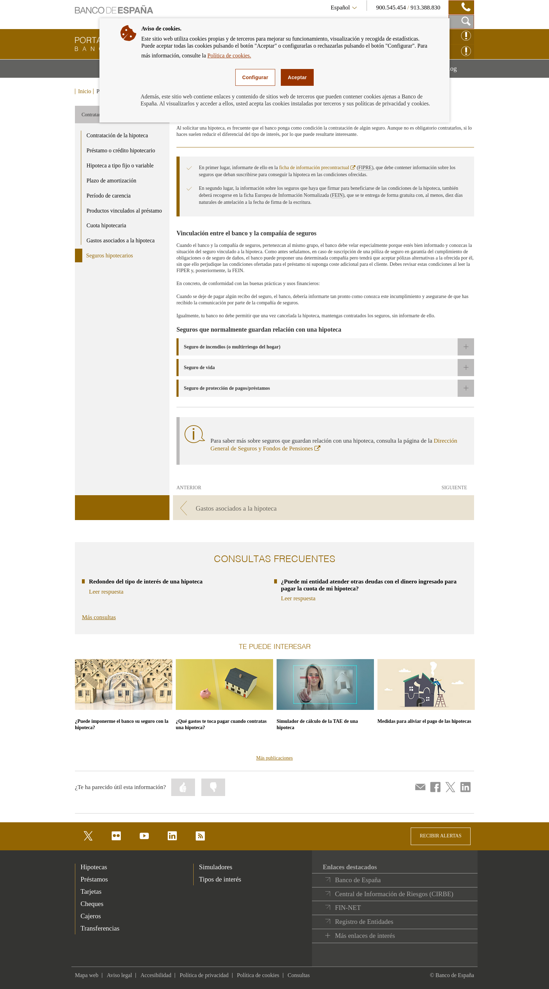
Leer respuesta (106, 591)
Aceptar (297, 77)
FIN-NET (348, 907)
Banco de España (358, 880)
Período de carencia (108, 196)
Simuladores (215, 867)
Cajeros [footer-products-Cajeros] (91, 916)
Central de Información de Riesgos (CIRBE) (394, 894)
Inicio (84, 91)
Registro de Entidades (364, 921)
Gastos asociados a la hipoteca (120, 240)
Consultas (299, 975)
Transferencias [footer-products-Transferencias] (100, 928)
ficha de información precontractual (317, 167)
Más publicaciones (274, 758)
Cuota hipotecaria (106, 225)
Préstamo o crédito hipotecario (120, 150)
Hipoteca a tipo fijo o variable (119, 165)
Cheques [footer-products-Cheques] (92, 903)
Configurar (255, 77)
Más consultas (99, 617)
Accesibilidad (155, 975)
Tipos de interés (220, 879)
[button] (325, 346)
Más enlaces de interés (365, 935)
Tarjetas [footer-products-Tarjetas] (91, 891)
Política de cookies (258, 975)
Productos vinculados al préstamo (124, 211)
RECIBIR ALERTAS (440, 835)
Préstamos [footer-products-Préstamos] (94, 879)
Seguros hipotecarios (109, 255)
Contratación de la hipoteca (117, 135)
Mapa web (86, 975)
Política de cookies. (229, 55)
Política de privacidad (204, 975)
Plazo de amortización (111, 181)
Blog (459, 71)
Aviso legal (119, 975)
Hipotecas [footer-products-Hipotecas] (94, 867)
